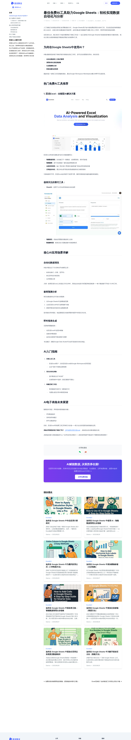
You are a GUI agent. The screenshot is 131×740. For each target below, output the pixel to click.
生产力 (105, 20)
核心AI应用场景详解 (14, 25)
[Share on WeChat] (80, 452)
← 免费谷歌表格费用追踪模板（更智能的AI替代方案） (61, 681)
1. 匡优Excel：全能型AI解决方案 (18, 20)
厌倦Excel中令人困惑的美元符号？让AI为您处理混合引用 (22, 43)
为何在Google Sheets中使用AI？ (18, 15)
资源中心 (70, 3)
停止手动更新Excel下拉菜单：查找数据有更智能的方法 (22, 48)
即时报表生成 (14, 32)
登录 (106, 3)
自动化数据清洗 (14, 27)
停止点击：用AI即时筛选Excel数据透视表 (21, 45)
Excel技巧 (91, 20)
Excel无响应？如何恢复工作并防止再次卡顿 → (107, 681)
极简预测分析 (14, 29)
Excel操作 (82, 20)
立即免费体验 (83, 477)
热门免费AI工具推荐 (14, 18)
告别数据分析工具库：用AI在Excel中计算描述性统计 (22, 50)
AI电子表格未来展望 (14, 37)
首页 (48, 3)
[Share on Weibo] (86, 452)
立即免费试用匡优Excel (72, 430)
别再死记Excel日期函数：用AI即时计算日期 (21, 56)
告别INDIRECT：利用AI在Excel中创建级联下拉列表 (22, 53)
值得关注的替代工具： (16, 22)
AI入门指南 (12, 34)
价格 (78, 3)
